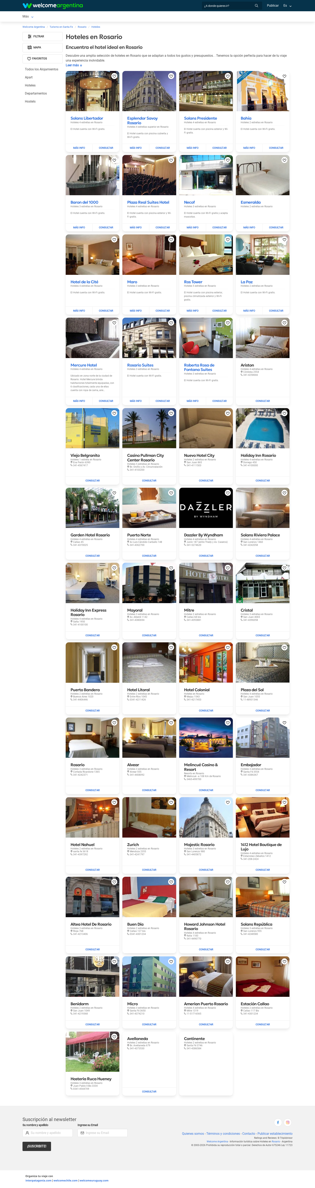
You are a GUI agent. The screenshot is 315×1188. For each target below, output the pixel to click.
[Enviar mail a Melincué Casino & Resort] (206, 791)
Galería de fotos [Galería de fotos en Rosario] (213, 17)
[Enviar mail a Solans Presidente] (219, 149)
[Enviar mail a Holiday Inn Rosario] (262, 481)
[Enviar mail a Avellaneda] (149, 1092)
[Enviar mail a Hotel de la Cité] (106, 311)
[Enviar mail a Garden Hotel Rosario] (92, 557)
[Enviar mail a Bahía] (276, 149)
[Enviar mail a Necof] (219, 228)
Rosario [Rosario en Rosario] (27, 17)
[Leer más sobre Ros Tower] (193, 282)
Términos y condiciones (222, 1134)
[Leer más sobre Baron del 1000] (84, 203)
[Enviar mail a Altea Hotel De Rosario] (92, 950)
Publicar (272, 5)
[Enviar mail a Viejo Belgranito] (92, 481)
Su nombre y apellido (36, 1126)
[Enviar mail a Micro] (149, 1025)
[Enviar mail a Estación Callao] (262, 1025)
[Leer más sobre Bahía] (246, 119)
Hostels (30, 102)
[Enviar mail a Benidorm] (92, 1025)
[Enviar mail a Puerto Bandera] (92, 711)
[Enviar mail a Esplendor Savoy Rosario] (162, 149)
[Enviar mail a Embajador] (262, 791)
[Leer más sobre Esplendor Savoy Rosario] (142, 121)
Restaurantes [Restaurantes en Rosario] (142, 17)
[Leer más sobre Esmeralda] (251, 203)
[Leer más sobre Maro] (132, 282)
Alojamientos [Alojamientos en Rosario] (50, 17)
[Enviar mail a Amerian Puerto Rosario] (206, 1025)
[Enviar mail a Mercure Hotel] (106, 402)
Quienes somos (192, 1134)
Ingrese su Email (88, 1126)
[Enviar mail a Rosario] (92, 791)
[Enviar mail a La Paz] (276, 311)
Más (240, 17)
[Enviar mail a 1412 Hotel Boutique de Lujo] (262, 871)
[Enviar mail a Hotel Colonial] (206, 711)
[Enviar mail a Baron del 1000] (106, 228)
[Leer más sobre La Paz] (247, 282)
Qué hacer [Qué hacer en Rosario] (164, 17)
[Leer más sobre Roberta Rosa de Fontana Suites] (199, 368)
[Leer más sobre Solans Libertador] (87, 119)
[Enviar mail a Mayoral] (149, 636)
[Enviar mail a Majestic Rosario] (206, 871)
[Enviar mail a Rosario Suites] (162, 402)
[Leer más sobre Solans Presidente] (200, 119)
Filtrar (35, 37)
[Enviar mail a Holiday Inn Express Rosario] (92, 636)
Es (285, 5)
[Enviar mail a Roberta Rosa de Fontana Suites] (219, 402)
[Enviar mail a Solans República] (262, 950)
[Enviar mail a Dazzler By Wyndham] (206, 557)
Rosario (276, 1142)
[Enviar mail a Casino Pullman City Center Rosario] (149, 481)
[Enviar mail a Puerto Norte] (149, 557)
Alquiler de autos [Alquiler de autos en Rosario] (84, 17)
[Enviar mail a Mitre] (206, 636)
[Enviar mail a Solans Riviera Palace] (262, 557)
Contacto (248, 1134)
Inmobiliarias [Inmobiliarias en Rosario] (185, 17)
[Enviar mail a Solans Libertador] (106, 149)
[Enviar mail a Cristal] (262, 636)
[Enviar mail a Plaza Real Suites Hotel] (162, 228)
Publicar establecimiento (274, 1134)
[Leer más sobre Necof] (189, 203)
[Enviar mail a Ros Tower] (219, 311)
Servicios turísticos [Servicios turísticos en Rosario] (114, 17)
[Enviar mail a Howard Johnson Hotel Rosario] (206, 950)
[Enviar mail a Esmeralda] (276, 228)
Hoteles (30, 86)
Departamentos (36, 94)
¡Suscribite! (37, 1147)
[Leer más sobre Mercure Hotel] (84, 366)
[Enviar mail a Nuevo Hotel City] (206, 481)
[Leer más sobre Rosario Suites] (140, 366)
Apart (29, 78)
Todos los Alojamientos (41, 70)
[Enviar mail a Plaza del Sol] (262, 711)
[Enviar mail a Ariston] (262, 402)
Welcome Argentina (218, 1142)
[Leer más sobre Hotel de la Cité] (84, 282)
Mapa (34, 48)
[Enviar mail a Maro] (162, 311)
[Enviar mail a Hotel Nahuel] (92, 871)
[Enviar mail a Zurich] (149, 871)
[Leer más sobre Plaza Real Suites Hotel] (148, 203)
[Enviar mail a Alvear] (149, 791)
